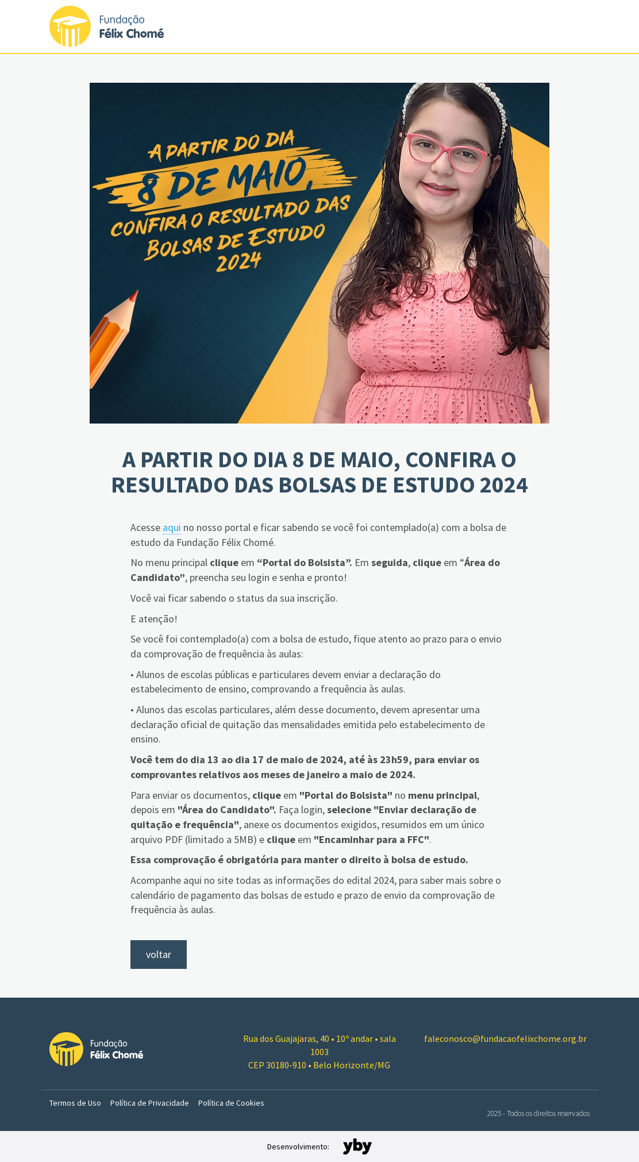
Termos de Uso (75, 1103)
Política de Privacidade (149, 1103)
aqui (172, 527)
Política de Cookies (231, 1103)
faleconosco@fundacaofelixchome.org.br (505, 1038)
